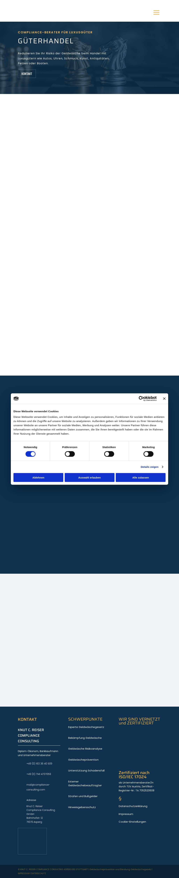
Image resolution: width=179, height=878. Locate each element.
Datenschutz (38, 873)
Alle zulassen (140, 477)
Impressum (24, 873)
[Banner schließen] (164, 398)
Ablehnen (38, 477)
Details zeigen (149, 466)
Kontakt (27, 74)
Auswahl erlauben (89, 477)
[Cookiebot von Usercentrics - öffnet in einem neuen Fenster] (141, 398)
